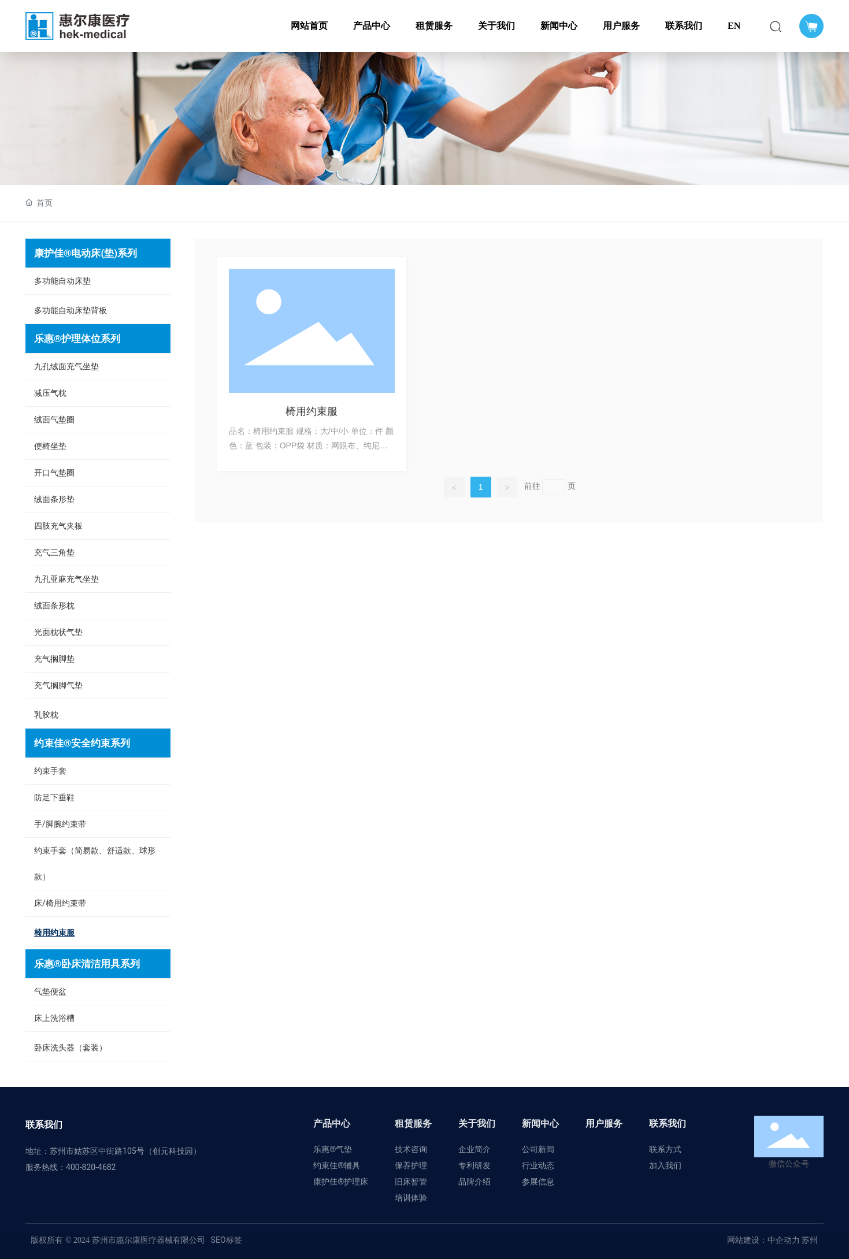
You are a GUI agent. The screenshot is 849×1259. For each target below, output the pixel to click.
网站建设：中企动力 (763, 1240)
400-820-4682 (91, 1167)
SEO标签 (226, 1240)
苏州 (809, 1240)
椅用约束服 (312, 411)
